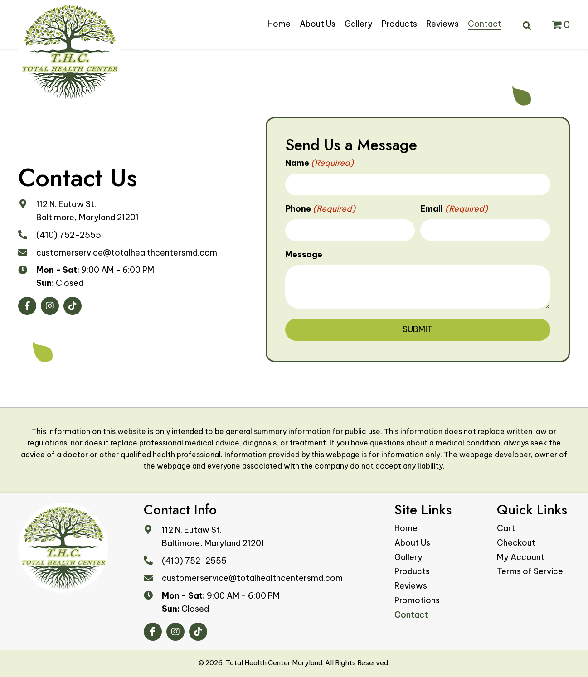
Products (412, 571)
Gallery (408, 557)
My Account (520, 557)
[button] (27, 306)
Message (303, 254)
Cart (506, 528)
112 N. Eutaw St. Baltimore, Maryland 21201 (213, 536)
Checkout (516, 542)
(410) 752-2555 (68, 235)
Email (454, 209)
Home (406, 528)
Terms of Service (530, 571)
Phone (320, 209)
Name (319, 163)
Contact (411, 614)
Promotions (417, 600)
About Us (412, 542)
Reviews (410, 585)
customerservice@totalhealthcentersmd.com (126, 252)
